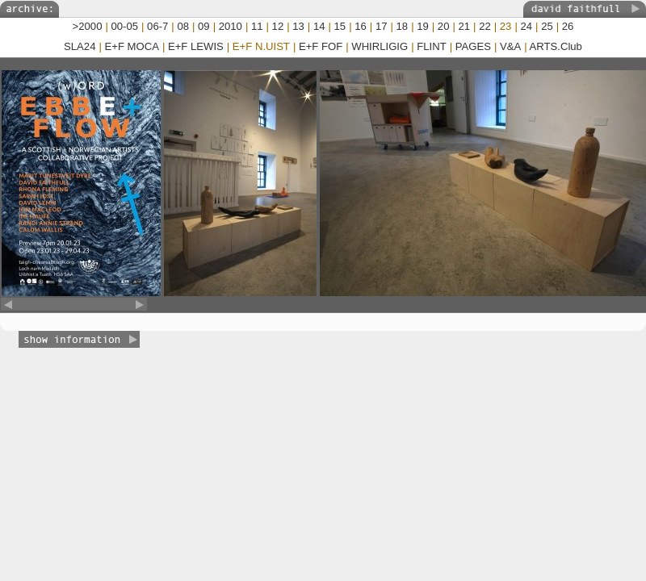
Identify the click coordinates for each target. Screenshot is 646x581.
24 (526, 26)
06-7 (157, 26)
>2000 (88, 26)
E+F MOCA (132, 46)
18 (402, 26)
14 (319, 26)
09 (204, 26)
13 (298, 26)
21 (465, 26)
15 (340, 26)
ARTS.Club (556, 46)
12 (278, 26)
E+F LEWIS (196, 46)
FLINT (431, 46)
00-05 (125, 26)
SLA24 (79, 46)
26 (568, 26)
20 (444, 26)
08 (183, 26)
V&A (510, 46)
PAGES (473, 46)
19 (423, 26)
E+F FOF (320, 46)
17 (381, 26)
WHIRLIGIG (379, 46)
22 (485, 26)
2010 (230, 26)
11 (257, 26)
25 (547, 26)
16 (360, 26)
